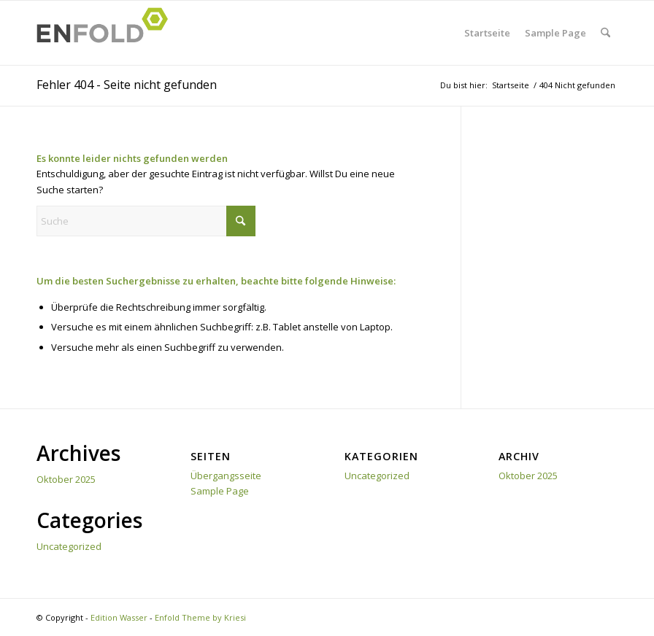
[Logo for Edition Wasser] (106, 33)
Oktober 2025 (66, 479)
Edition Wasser (119, 617)
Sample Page (555, 32)
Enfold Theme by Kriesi (200, 617)
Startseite (487, 32)
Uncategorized (68, 546)
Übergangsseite (226, 475)
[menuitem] (605, 33)
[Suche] (605, 33)
